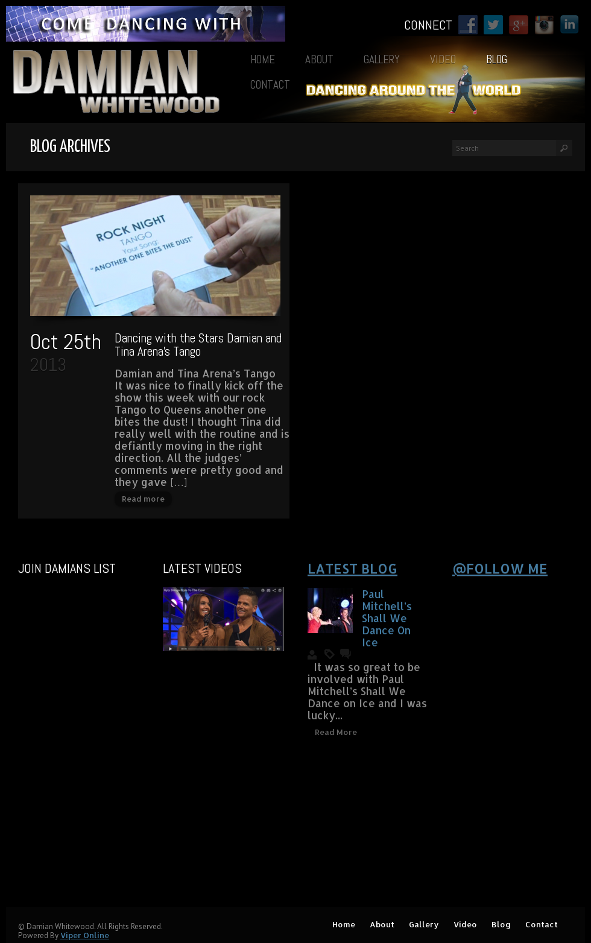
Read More (336, 732)
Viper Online (84, 935)
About (319, 59)
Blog (496, 59)
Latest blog (352, 568)
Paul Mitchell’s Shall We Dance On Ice (387, 618)
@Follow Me (500, 568)
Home (262, 59)
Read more (143, 498)
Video (443, 59)
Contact (270, 84)
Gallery (382, 59)
